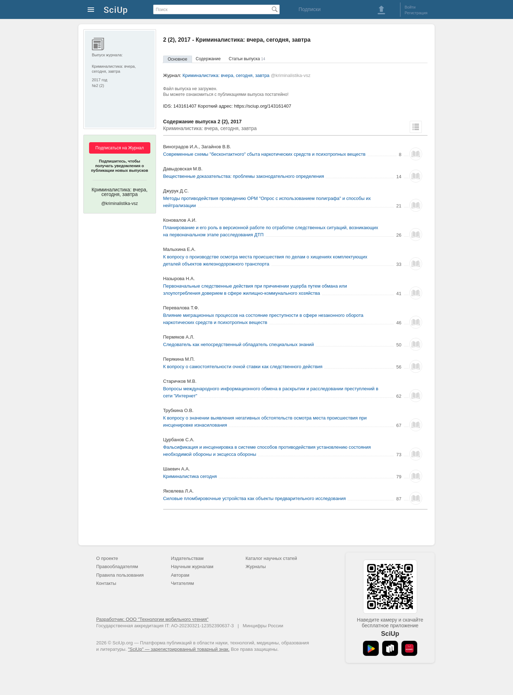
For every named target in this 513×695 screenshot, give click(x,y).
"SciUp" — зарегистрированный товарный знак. (178, 649)
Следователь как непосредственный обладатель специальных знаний (238, 344)
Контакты (106, 583)
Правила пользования (120, 575)
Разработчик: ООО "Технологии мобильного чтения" (152, 619)
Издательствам (187, 558)
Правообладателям (117, 566)
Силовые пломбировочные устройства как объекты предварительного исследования (254, 498)
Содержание (208, 58)
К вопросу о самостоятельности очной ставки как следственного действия (243, 366)
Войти (410, 7)
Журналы (255, 566)
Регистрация (416, 13)
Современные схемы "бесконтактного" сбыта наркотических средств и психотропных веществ (264, 154)
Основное (177, 59)
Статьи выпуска (247, 58)
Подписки (310, 9)
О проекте (107, 558)
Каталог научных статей (271, 558)
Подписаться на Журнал (119, 147)
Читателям (182, 583)
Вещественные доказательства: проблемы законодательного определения (243, 176)
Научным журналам (192, 566)
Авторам (180, 575)
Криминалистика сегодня (190, 476)
